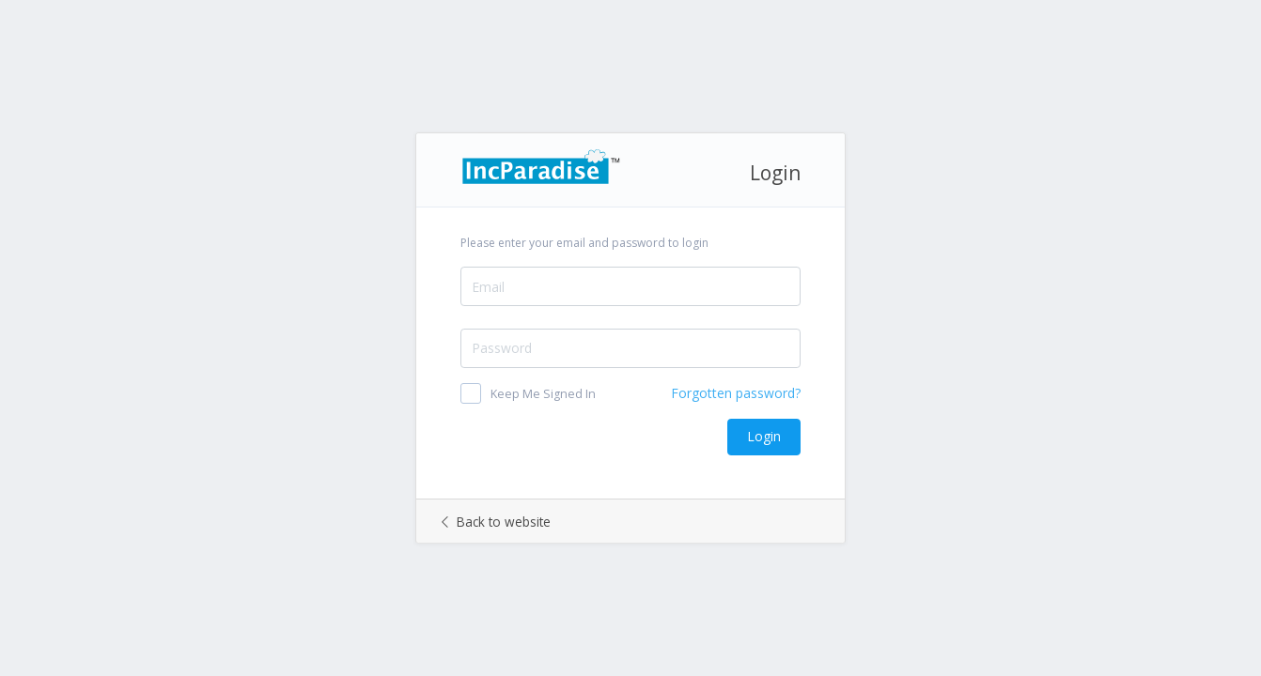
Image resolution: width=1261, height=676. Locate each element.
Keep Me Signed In (543, 394)
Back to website (496, 521)
